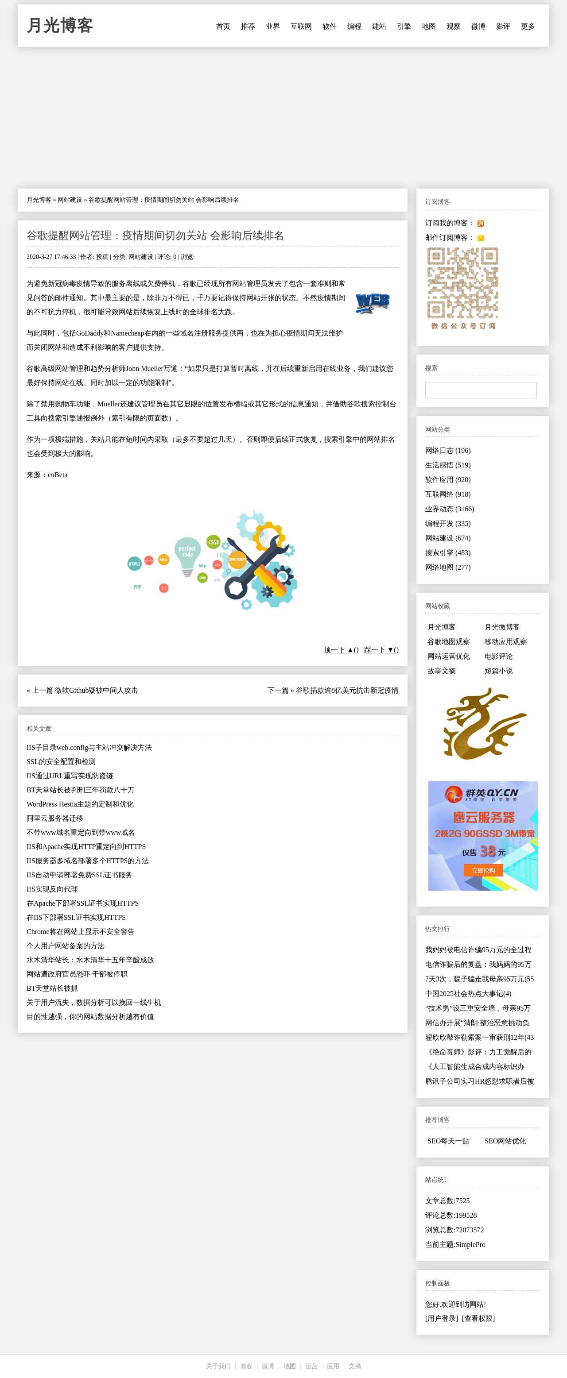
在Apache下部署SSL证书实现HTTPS (83, 903)
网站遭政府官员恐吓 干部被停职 (77, 974)
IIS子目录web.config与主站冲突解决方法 (89, 747)
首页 (223, 26)
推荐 (248, 26)
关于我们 (218, 1366)
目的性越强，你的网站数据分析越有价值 (90, 1016)
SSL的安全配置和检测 (61, 761)
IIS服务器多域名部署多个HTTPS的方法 (88, 861)
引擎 (404, 26)
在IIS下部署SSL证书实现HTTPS (76, 917)
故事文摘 (441, 671)
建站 (379, 26)
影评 (503, 26)
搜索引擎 (448, 552)
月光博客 (60, 26)
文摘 (355, 1366)
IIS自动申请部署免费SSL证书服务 (79, 875)
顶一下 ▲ (339, 649)
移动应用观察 (506, 641)
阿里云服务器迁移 (55, 818)
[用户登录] (441, 1318)
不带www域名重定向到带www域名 (81, 832)
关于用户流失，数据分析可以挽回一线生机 (94, 1002)
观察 (454, 26)
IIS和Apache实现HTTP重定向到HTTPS (86, 846)
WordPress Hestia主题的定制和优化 (80, 804)
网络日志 (448, 450)
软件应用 (448, 479)
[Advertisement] (283, 118)
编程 (354, 26)
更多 (528, 26)
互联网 (301, 26)
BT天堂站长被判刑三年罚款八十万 (81, 790)
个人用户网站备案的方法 (66, 946)
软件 (329, 26)
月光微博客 (502, 627)
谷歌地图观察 (448, 641)
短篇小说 (499, 671)
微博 (478, 26)
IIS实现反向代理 (52, 889)
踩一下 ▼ (379, 649)
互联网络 (448, 494)
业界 (273, 26)
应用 (333, 1366)
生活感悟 (448, 465)
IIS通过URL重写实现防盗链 (70, 776)
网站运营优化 (448, 656)
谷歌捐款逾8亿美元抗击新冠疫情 (347, 690)
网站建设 (70, 200)
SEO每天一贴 (448, 1141)
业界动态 (449, 509)
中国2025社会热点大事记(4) (468, 993)
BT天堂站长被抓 (52, 988)
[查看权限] (478, 1318)
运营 (311, 1366)
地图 (429, 26)
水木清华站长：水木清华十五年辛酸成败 (90, 960)
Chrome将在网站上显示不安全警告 (81, 931)
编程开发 (448, 523)
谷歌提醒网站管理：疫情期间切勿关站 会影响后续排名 (155, 235)
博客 (246, 1366)
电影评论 (499, 656)
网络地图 (448, 567)
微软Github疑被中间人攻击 (96, 690)
